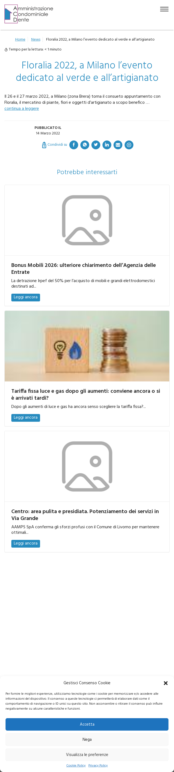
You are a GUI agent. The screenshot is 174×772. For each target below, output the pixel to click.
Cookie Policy (76, 766)
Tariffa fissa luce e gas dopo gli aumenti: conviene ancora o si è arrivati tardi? (85, 395)
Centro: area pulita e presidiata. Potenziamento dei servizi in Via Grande (85, 515)
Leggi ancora (26, 297)
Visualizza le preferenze (87, 755)
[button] (165, 683)
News (35, 39)
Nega (87, 739)
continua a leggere (21, 108)
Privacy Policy (98, 766)
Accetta (87, 724)
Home (20, 39)
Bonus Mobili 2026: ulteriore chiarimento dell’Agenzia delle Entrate (83, 269)
